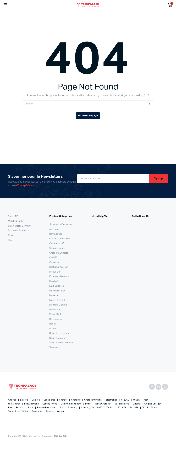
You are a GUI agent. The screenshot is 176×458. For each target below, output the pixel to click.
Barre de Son (55, 234)
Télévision (54, 348)
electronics (112, 400)
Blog (10, 235)
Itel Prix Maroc (122, 404)
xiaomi (60, 412)
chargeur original (93, 400)
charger (63, 400)
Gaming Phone (50, 404)
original (137, 404)
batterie (24, 400)
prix (10, 408)
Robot (52, 324)
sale (62, 408)
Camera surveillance (59, 239)
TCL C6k (122, 408)
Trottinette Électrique (60, 224)
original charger (153, 404)
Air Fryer (53, 229)
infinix (88, 404)
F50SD (136, 400)
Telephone (37, 412)
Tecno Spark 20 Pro (18, 412)
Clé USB (53, 258)
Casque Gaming (57, 248)
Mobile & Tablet (16, 221)
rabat (31, 408)
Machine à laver (57, 291)
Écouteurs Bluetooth (18, 231)
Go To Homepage (88, 115)
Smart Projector (57, 338)
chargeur (76, 400)
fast (146, 400)
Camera (36, 400)
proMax (20, 408)
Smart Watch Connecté (19, 226)
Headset (53, 281)
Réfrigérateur (56, 319)
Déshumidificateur (58, 267)
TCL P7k (134, 408)
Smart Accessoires (59, 333)
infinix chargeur (103, 404)
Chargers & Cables (58, 253)
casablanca (49, 400)
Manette (53, 295)
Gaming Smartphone (71, 404)
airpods (12, 400)
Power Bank (55, 314)
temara (50, 412)
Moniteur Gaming (58, 305)
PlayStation (55, 310)
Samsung (73, 408)
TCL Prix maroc (150, 408)
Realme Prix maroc (46, 408)
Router (52, 329)
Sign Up (158, 178)
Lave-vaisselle (56, 286)
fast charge (14, 404)
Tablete (110, 408)
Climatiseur (55, 262)
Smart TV (13, 216)
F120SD (125, 400)
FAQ (10, 240)
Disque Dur (54, 272)
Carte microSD (56, 243)
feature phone (31, 404)
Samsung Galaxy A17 (92, 408)
